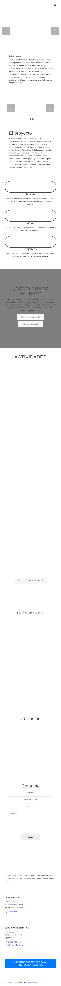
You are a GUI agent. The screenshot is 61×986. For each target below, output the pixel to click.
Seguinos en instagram (30, 612)
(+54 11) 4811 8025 (13, 942)
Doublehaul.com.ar (30, 982)
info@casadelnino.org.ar (15, 945)
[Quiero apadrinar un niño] (30, 317)
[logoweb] (25, 5)
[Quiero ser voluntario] (30, 324)
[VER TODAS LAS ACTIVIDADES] (30, 581)
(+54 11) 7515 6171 (13, 912)
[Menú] (55, 5)
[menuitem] (55, 5)
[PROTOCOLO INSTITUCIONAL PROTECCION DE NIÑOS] (30, 963)
